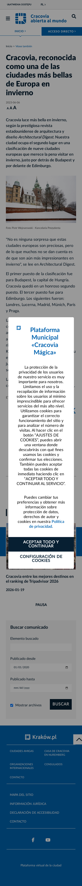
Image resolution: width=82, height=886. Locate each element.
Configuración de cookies (41, 559)
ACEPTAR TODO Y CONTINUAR (41, 544)
